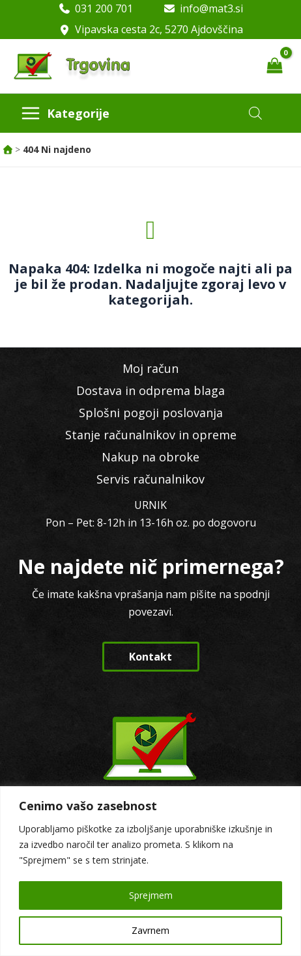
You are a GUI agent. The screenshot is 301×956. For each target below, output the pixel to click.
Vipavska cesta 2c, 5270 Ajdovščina (159, 29)
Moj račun (150, 368)
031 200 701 (104, 8)
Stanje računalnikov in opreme (150, 435)
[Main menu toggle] (65, 113)
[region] (150, 871)
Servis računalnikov (150, 479)
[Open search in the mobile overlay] (255, 113)
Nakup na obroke (150, 457)
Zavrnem (150, 930)
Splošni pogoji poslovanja (151, 412)
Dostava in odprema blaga (150, 390)
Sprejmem (151, 895)
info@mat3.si (211, 8)
